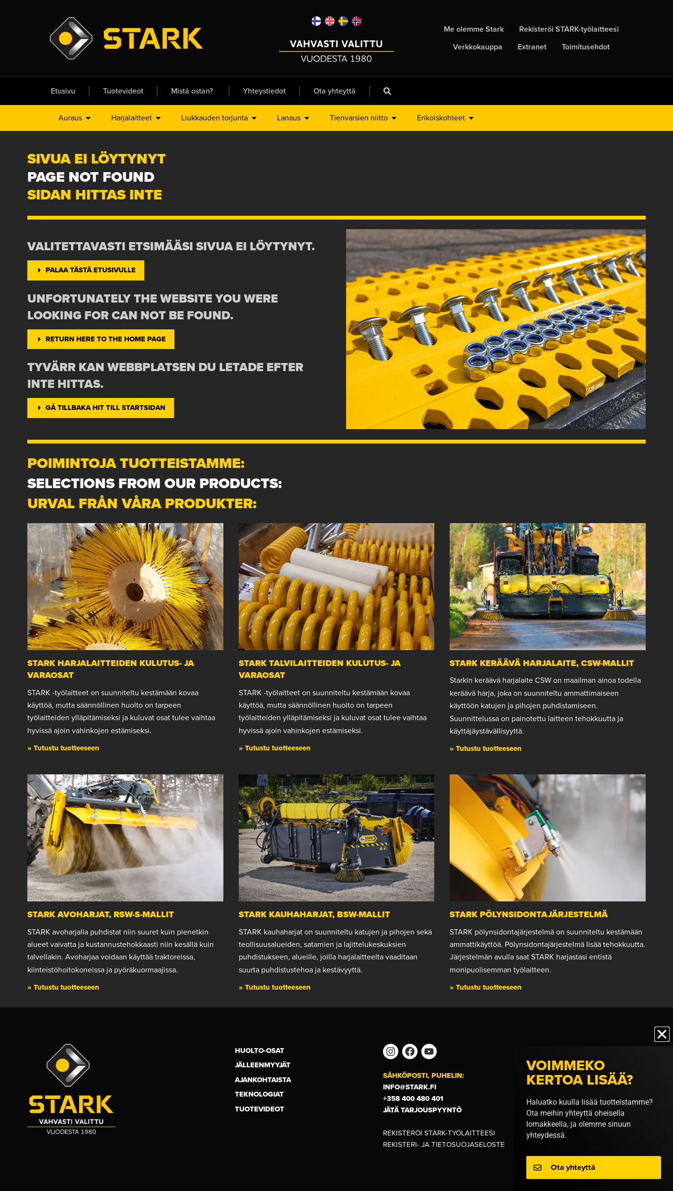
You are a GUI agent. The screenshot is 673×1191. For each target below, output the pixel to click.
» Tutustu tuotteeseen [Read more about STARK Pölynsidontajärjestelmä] (486, 987)
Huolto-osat (259, 1050)
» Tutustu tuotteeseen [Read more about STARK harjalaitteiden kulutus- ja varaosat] (63, 748)
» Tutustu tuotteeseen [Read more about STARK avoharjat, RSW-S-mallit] (63, 987)
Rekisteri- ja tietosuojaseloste (444, 1144)
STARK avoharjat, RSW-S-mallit (100, 914)
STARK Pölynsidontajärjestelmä (529, 914)
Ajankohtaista (263, 1079)
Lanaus (294, 118)
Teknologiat (259, 1094)
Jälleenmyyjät (262, 1065)
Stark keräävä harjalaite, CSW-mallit (542, 663)
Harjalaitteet (136, 118)
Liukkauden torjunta (219, 118)
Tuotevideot (259, 1109)
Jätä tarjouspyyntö (422, 1110)
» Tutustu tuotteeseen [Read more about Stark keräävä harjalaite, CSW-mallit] (486, 748)
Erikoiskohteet (446, 118)
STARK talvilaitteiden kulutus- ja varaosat (320, 669)
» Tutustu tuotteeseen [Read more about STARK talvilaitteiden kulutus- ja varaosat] (275, 748)
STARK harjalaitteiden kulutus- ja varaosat (110, 669)
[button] (662, 1034)
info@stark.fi (409, 1087)
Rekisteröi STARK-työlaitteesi (439, 1133)
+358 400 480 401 (413, 1098)
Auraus (75, 118)
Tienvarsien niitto (364, 118)
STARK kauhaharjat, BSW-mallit (314, 914)
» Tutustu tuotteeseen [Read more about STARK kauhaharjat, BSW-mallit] (275, 987)
